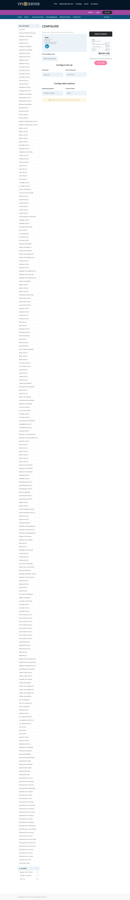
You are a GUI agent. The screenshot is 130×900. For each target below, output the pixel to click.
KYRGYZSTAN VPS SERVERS (26, 400)
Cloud (86, 5)
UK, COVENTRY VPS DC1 (25, 717)
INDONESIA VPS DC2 (24, 332)
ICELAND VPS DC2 (24, 319)
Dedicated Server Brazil (25, 795)
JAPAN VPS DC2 (23, 373)
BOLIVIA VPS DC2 (23, 118)
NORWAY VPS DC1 (24, 516)
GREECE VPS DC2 (23, 288)
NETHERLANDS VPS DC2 (25, 485)
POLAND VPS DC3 (24, 560)
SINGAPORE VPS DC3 (24, 649)
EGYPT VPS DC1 (23, 230)
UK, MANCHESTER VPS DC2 (26, 720)
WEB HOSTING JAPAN (25, 761)
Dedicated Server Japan (25, 819)
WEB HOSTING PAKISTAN (25, 764)
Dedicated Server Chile (25, 798)
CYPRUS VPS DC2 (23, 210)
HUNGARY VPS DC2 (24, 312)
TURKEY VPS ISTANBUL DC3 (26, 693)
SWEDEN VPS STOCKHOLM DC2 (27, 662)
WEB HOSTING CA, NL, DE (26, 778)
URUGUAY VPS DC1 (24, 737)
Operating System (48, 88)
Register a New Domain (28, 872)
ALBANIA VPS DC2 (24, 43)
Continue (100, 63)
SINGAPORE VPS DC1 (24, 642)
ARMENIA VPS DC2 (24, 63)
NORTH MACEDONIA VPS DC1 (27, 509)
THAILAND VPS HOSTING (25, 679)
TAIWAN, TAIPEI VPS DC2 (25, 676)
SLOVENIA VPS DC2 (24, 608)
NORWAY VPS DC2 (24, 519)
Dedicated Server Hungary (26, 815)
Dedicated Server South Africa (27, 842)
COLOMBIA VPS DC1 (24, 182)
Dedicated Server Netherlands (27, 825)
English (90, 12)
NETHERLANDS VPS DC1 (25, 482)
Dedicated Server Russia (25, 836)
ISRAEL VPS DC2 (23, 356)
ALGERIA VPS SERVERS (25, 46)
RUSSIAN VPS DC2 (24, 584)
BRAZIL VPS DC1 (23, 128)
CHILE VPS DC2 (23, 169)
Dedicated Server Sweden (26, 849)
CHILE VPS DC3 (23, 172)
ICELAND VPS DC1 (23, 315)
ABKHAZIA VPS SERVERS (25, 36)
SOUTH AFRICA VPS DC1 (25, 615)
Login (97, 12)
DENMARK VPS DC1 (24, 220)
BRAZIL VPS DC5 (23, 142)
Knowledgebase (51, 17)
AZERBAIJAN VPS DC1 (25, 87)
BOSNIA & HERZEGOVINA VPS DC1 (28, 121)
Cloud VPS (22, 29)
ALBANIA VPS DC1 (23, 40)
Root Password (71, 70)
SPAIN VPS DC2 (23, 655)
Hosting (79, 5)
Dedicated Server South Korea (27, 846)
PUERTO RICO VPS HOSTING (26, 567)
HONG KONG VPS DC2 (25, 302)
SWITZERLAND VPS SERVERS (27, 669)
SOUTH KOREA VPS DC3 (25, 638)
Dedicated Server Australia (26, 785)
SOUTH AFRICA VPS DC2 (25, 618)
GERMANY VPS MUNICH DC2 (26, 274)
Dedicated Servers (67, 5)
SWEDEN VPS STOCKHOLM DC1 (27, 659)
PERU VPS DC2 (23, 547)
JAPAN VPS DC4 (23, 380)
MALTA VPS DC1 (23, 444)
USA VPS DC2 (22, 730)
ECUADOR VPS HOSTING (25, 227)
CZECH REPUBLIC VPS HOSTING (27, 216)
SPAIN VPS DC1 (23, 652)
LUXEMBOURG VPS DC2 (25, 427)
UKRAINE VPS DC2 (24, 713)
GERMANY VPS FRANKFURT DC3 (27, 278)
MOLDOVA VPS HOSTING (25, 465)
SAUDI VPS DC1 (23, 587)
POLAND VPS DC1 (23, 553)
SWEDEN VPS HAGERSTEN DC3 (27, 666)
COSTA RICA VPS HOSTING (26, 193)
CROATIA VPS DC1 (24, 196)
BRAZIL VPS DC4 (23, 138)
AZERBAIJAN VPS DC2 (25, 91)
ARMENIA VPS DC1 (24, 60)
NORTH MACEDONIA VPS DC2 (27, 512)
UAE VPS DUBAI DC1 (24, 700)
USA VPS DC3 (22, 734)
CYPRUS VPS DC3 (23, 213)
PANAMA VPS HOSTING (25, 536)
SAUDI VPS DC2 (23, 591)
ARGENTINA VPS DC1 (24, 53)
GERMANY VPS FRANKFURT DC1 (27, 271)
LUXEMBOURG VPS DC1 (25, 424)
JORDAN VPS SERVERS (25, 383)
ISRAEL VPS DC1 (23, 353)
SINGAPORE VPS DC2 (24, 645)
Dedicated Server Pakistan (26, 832)
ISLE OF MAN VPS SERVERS (26, 349)
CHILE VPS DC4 (23, 176)
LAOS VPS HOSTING (24, 407)
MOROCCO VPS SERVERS (26, 472)
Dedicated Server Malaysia (26, 822)
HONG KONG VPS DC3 (25, 305)
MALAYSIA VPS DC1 (24, 431)
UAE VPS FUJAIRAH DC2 (25, 703)
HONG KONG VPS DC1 (25, 298)
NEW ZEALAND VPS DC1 (25, 495)
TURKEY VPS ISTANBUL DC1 (26, 686)
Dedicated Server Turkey (26, 853)
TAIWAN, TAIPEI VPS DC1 (25, 672)
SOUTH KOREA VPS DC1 (25, 632)
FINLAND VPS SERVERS (25, 244)
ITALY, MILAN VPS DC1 (25, 363)
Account (107, 17)
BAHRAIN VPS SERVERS (25, 94)
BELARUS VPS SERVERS (25, 104)
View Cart (107, 12)
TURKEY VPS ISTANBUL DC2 (26, 689)
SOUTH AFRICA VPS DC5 (25, 628)
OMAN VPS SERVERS (24, 523)
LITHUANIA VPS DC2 (24, 417)
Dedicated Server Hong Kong (27, 805)
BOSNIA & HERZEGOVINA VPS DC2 (28, 125)
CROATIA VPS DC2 (24, 199)
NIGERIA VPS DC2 (23, 506)
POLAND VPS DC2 (24, 557)
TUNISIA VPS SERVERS (25, 683)
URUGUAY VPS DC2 (24, 740)
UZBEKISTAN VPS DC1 (25, 744)
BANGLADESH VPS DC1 (25, 97)
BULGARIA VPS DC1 (24, 145)
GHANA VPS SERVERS (25, 281)
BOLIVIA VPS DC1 (23, 114)
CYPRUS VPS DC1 (23, 206)
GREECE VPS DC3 (23, 291)
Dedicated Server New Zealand (27, 829)
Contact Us (77, 17)
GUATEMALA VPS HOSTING (26, 295)
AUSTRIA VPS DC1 (23, 80)
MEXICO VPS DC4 (23, 461)
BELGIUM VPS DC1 (24, 108)
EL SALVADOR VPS (24, 234)
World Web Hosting (24, 863)
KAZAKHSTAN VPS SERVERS (26, 387)
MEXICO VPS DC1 (23, 451)
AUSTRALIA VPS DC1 (24, 67)
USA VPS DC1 (22, 727)
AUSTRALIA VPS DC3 (24, 74)
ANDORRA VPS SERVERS (25, 50)
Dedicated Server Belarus (26, 791)
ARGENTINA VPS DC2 (24, 57)
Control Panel (70, 88)
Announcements (38, 17)
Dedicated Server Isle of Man (27, 812)
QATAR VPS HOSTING (25, 570)
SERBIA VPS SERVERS (25, 598)
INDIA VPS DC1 (23, 322)
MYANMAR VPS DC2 (24, 478)
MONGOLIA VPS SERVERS (26, 468)
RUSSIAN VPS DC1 (23, 581)
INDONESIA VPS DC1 (24, 329)
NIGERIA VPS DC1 (23, 502)
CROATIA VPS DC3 (24, 203)
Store (27, 17)
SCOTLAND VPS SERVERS (26, 594)
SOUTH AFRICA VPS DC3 (25, 621)
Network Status (65, 17)
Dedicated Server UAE (25, 860)
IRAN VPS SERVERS (24, 336)
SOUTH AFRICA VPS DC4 (25, 625)
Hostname (45, 70)
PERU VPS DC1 (23, 543)
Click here (77, 99)
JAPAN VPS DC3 (23, 376)
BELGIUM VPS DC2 (24, 111)
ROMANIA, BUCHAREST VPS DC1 (27, 574)
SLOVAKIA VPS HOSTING (25, 601)
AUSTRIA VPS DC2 (24, 84)
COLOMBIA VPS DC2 (24, 186)
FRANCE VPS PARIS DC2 (25, 251)
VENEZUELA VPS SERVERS (26, 747)
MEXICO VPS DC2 (23, 455)
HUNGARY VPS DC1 (24, 308)
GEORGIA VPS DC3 (24, 268)
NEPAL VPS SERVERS (24, 492)
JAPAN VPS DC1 (23, 370)
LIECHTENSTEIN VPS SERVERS (27, 421)
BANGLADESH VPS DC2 (25, 101)
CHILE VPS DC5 (23, 179)
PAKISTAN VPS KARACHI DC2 (26, 529)
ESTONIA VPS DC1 (24, 237)
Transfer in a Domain (28, 876)
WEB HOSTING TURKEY (25, 768)
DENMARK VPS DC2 (24, 223)
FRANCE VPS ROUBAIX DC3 (26, 254)
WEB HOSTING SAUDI (24, 771)
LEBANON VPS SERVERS (25, 404)
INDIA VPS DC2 (23, 325)
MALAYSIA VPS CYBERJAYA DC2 (27, 434)
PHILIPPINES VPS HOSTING (26, 550)
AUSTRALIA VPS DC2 (24, 70)
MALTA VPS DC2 (23, 448)
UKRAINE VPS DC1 (24, 710)
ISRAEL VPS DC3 (23, 359)
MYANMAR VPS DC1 (24, 475)
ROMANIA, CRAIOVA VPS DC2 (27, 577)
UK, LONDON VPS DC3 (25, 723)
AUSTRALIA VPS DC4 (24, 77)
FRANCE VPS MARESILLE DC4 (27, 257)
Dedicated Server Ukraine (26, 856)
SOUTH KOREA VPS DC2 (25, 635)
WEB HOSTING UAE (24, 774)
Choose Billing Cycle (48, 54)
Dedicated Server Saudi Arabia (27, 839)
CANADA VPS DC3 (24, 162)
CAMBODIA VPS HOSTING (26, 152)
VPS (56, 5)
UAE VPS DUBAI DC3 (24, 706)
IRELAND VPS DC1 (23, 342)
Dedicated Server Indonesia (26, 808)
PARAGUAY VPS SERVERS (25, 540)
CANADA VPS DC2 (24, 159)
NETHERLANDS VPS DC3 (25, 489)
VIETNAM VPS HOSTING (25, 751)
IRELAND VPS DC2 (24, 346)
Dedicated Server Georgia (26, 802)
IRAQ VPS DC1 (22, 339)
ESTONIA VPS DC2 (24, 240)
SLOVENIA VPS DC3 (24, 611)
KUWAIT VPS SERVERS (25, 397)
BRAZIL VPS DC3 (23, 135)
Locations (93, 5)
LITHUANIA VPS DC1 (24, 414)
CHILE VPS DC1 (23, 165)
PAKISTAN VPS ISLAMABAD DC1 (27, 526)
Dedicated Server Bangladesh (27, 788)
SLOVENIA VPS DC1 (24, 604)
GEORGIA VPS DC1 (24, 261)
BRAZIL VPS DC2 (23, 131)
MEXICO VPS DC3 (23, 458)
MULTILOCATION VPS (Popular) (27, 33)
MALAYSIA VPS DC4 (24, 441)
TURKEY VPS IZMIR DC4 (25, 696)
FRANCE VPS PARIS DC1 (25, 247)
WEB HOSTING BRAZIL (25, 754)
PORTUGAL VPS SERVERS (26, 564)
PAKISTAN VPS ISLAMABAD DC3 (27, 533)
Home (20, 17)
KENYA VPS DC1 (23, 390)
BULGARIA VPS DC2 (24, 148)
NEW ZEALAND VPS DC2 (25, 499)
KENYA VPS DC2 (23, 393)
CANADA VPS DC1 (23, 155)
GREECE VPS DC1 (23, 285)
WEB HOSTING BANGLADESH (27, 757)
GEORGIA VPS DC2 (24, 264)
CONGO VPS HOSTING (25, 189)
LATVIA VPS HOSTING (25, 410)
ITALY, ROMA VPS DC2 (25, 366)
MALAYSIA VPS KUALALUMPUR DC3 (28, 438)
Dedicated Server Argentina (26, 781)
